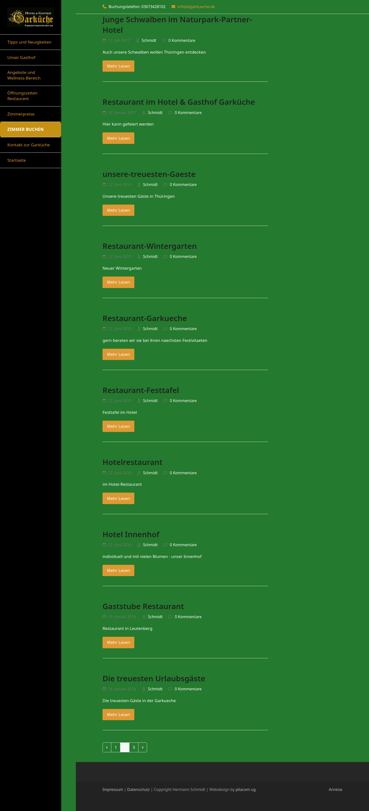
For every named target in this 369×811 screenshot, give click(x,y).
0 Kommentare (181, 40)
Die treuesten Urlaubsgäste (154, 678)
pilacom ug (246, 789)
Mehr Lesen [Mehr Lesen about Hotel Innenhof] (118, 570)
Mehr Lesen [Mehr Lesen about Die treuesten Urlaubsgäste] (118, 714)
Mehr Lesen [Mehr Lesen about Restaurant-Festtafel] (118, 426)
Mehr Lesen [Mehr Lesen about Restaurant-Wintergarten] (118, 282)
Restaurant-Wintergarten (150, 246)
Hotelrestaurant (132, 462)
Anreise (335, 789)
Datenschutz (138, 789)
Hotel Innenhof (131, 534)
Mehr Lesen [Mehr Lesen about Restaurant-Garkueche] (118, 354)
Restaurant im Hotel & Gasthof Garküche (179, 101)
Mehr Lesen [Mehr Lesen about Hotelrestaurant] (118, 498)
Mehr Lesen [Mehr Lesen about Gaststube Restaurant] (118, 642)
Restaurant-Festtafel (141, 390)
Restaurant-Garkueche (145, 318)
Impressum (113, 789)
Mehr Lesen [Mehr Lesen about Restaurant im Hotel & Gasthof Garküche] (118, 138)
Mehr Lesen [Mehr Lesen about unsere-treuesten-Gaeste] (118, 210)
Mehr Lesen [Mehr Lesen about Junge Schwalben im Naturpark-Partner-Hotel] (118, 66)
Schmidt (149, 40)
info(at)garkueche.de (196, 6)
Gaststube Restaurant (143, 606)
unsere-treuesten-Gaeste (149, 174)
